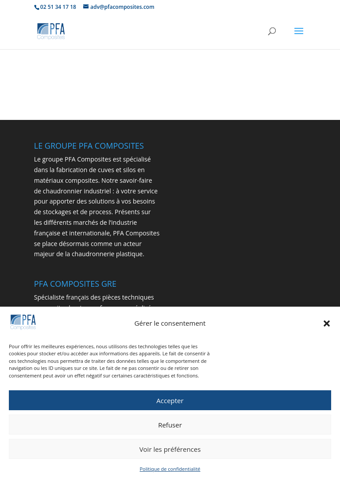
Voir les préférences (170, 449)
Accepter (169, 400)
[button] (326, 323)
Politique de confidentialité (170, 469)
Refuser (170, 424)
